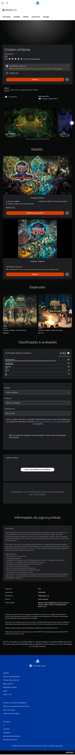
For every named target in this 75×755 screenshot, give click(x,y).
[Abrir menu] (2, 3)
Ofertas (25, 17)
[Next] (72, 123)
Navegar (46, 17)
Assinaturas (36, 17)
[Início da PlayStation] (37, 3)
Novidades (6, 17)
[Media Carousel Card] (30, 122)
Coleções (17, 17)
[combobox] (37, 392)
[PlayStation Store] (10, 10)
